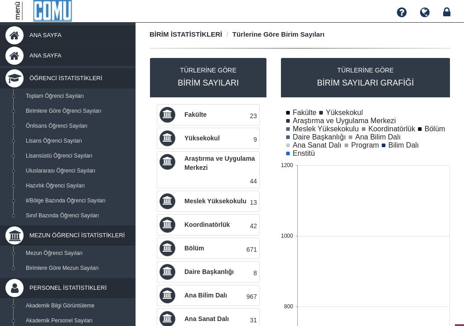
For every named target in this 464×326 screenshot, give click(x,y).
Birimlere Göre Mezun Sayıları (62, 268)
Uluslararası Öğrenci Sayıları (60, 171)
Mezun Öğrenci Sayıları (54, 253)
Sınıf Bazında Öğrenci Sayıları (62, 215)
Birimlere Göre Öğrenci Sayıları (64, 111)
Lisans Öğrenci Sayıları (54, 141)
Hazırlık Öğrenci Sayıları (55, 185)
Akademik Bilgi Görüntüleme (60, 305)
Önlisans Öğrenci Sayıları (56, 126)
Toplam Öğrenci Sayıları (55, 96)
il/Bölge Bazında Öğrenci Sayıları (66, 200)
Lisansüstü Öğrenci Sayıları (59, 156)
